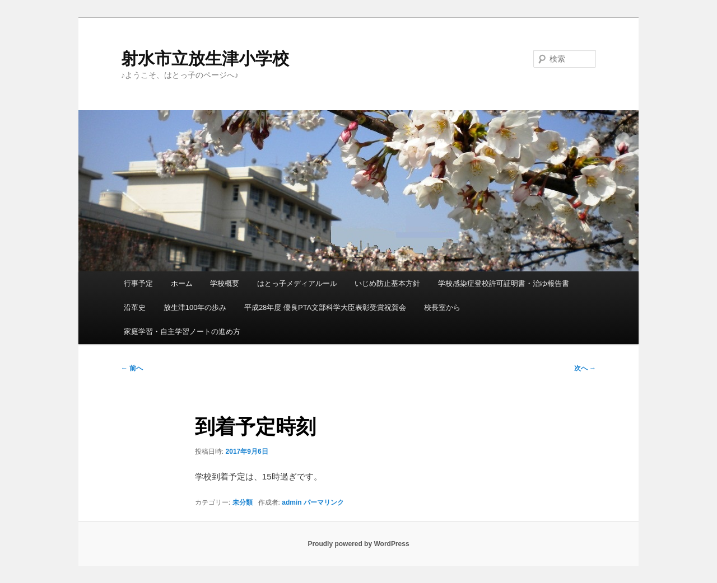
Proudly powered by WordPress (358, 544)
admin (291, 502)
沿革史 (135, 307)
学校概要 (224, 283)
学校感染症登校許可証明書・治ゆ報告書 (503, 283)
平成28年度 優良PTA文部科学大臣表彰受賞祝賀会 (325, 307)
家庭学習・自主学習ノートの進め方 (182, 331)
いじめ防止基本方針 (387, 283)
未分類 (242, 502)
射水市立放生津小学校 (205, 58)
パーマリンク (324, 502)
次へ (585, 368)
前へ (132, 368)
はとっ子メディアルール (297, 283)
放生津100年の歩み (195, 307)
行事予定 (138, 283)
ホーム (182, 283)
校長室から (442, 307)
